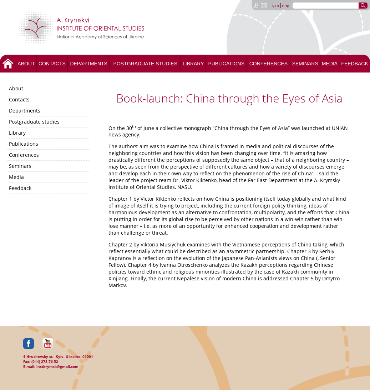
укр (275, 5)
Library (193, 63)
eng (285, 5)
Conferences (268, 63)
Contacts (52, 63)
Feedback (354, 63)
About (26, 63)
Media (330, 63)
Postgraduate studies (145, 63)
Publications (226, 63)
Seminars (305, 63)
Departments (88, 63)
